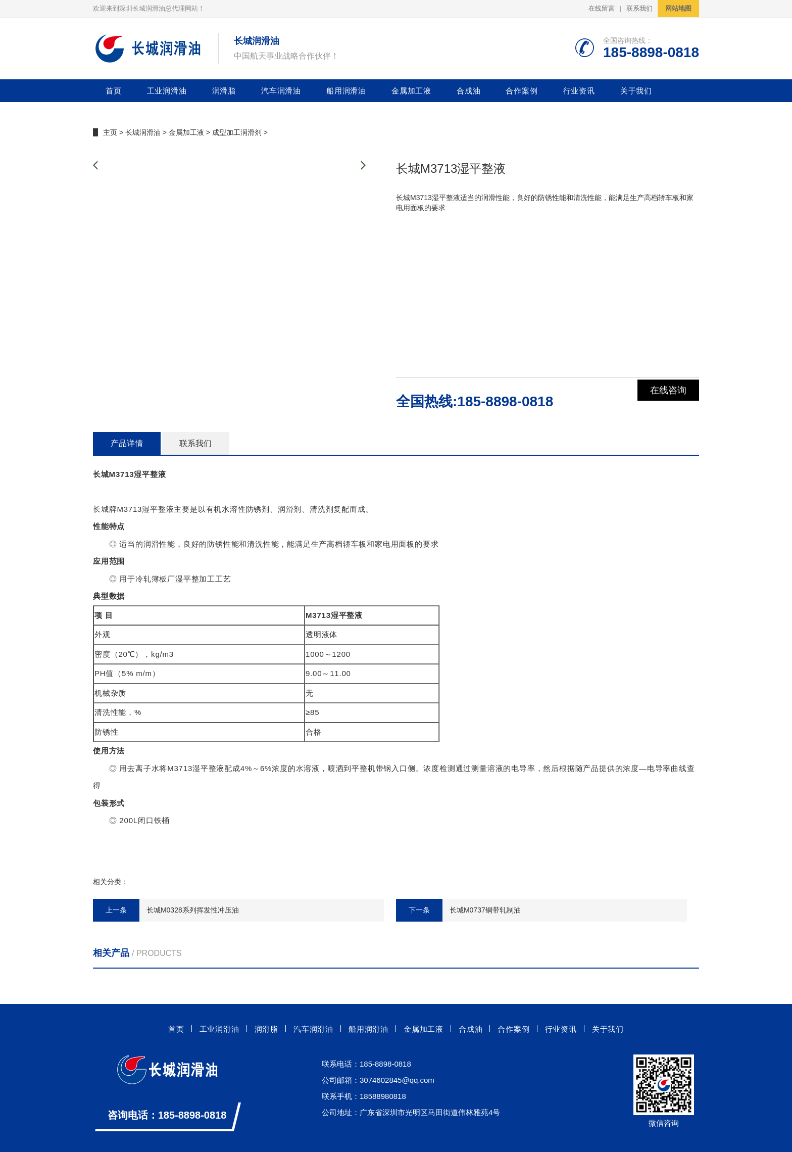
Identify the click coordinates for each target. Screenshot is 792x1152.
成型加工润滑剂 (237, 132)
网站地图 (678, 8)
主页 (110, 132)
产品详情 (127, 443)
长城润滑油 (143, 132)
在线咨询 (668, 401)
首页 (114, 90)
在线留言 (601, 8)
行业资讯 (579, 90)
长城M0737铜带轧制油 (485, 910)
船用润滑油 (346, 90)
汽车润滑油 (281, 90)
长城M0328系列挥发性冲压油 (192, 910)
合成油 (468, 90)
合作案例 (521, 90)
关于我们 (636, 90)
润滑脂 (224, 90)
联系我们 (639, 8)
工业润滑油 (167, 90)
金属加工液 (411, 90)
